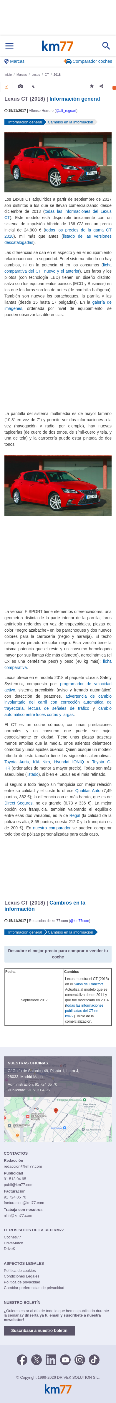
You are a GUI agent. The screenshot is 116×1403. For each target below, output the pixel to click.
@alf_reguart (66, 111)
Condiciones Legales (21, 1276)
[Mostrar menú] (9, 46)
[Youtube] (65, 1359)
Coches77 (12, 1237)
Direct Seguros (18, 803)
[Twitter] (36, 1359)
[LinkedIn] (51, 1359)
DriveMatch (13, 1243)
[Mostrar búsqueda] (106, 46)
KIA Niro (41, 762)
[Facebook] (22, 1359)
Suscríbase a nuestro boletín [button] (39, 1330)
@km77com (79, 921)
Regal (74, 815)
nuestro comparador (51, 828)
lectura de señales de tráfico (58, 708)
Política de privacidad (22, 1282)
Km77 (58, 46)
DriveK (9, 1248)
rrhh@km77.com (18, 1215)
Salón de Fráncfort (88, 984)
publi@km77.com (19, 1184)
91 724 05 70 (46, 1084)
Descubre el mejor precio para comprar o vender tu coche (58, 953)
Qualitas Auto (87, 790)
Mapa (38, 1076)
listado (32, 774)
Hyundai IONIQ (69, 762)
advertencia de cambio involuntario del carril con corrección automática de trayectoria (58, 702)
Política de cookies (20, 1270)
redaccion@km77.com (23, 1166)
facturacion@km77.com (24, 1203)
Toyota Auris (16, 762)
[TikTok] (94, 1359)
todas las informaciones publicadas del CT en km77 (84, 1010)
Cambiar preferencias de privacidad (34, 1287)
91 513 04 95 (38, 1090)
